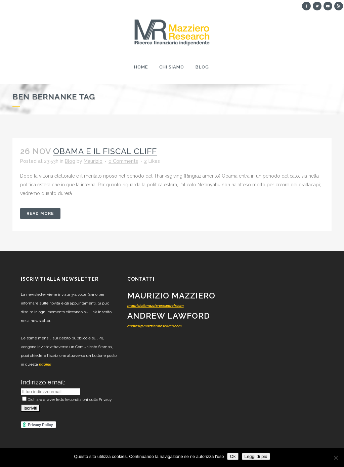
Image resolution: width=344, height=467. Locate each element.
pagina (45, 364)
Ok (232, 456)
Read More (40, 213)
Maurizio (93, 161)
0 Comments (123, 161)
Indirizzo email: (43, 382)
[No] (335, 457)
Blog (70, 161)
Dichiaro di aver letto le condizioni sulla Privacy (67, 399)
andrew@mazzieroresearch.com (154, 326)
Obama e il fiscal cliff (105, 151)
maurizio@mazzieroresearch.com (155, 305)
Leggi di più (256, 456)
